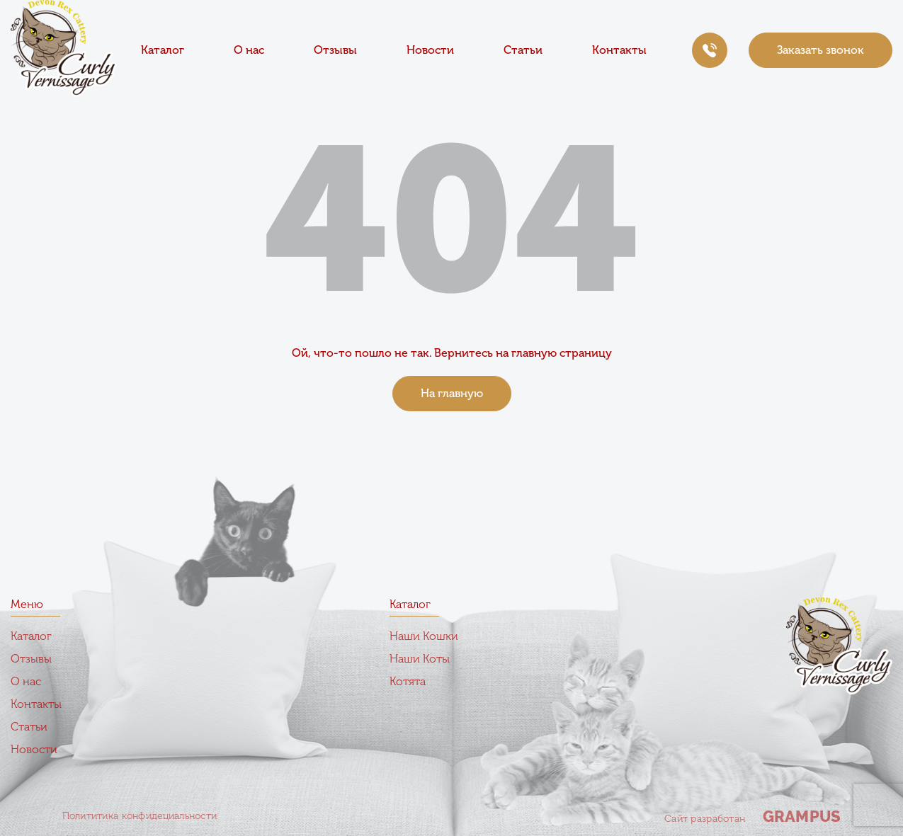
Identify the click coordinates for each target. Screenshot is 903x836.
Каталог (162, 50)
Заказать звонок (820, 50)
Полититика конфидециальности (139, 816)
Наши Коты (420, 658)
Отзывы (335, 50)
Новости (430, 50)
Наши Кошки (424, 636)
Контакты (619, 50)
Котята (408, 681)
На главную (452, 393)
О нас (249, 50)
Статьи (523, 50)
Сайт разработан (752, 816)
